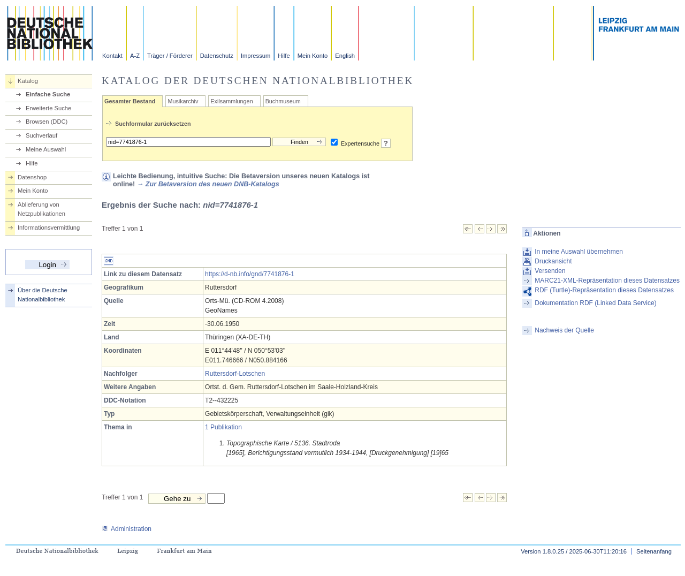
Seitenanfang (654, 551)
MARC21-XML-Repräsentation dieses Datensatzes (607, 280)
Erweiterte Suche (48, 108)
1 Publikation (223, 427)
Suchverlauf (41, 135)
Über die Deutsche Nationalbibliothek (42, 294)
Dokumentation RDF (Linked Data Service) (595, 303)
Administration (126, 529)
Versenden (550, 271)
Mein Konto (313, 55)
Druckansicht (553, 261)
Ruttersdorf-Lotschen (235, 373)
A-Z (135, 55)
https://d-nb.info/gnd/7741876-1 (249, 274)
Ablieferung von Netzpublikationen (41, 209)
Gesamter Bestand (129, 101)
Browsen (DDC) (46, 121)
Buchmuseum (283, 101)
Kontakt (112, 55)
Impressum (255, 55)
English (345, 55)
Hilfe (284, 55)
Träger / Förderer (170, 55)
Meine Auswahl (46, 149)
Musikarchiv (183, 101)
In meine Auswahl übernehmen (579, 251)
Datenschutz (216, 55)
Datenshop (32, 177)
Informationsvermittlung (49, 227)
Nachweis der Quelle (564, 330)
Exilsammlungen (231, 101)
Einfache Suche (48, 94)
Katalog (28, 81)
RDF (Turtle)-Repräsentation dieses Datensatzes (604, 290)
